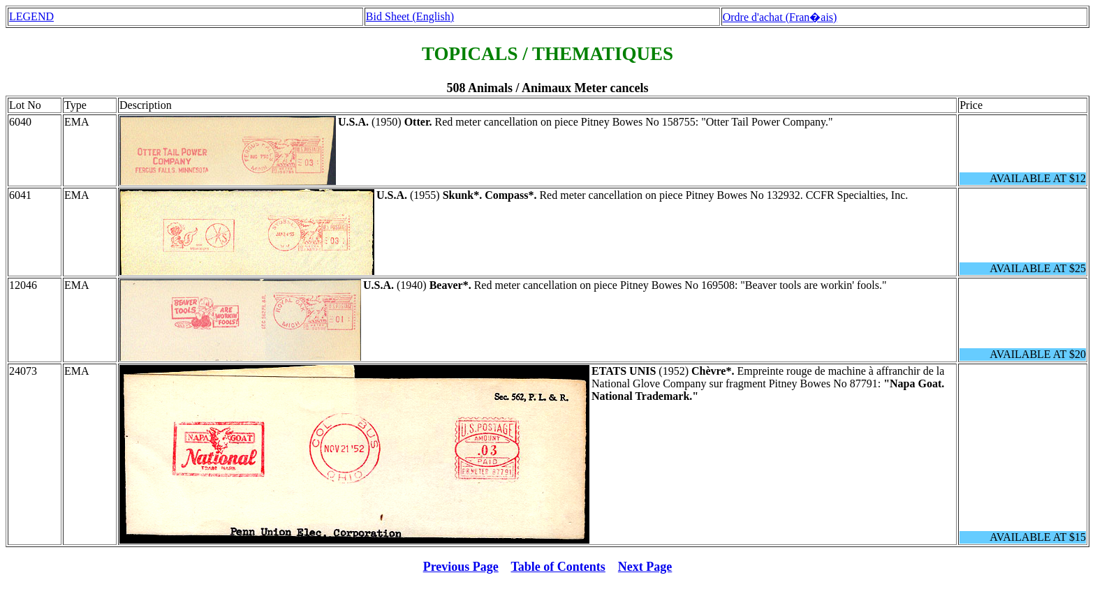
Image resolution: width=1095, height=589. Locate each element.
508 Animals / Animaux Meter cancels (547, 88)
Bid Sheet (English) (410, 16)
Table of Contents (558, 567)
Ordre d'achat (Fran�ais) (780, 17)
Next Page (645, 567)
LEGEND (31, 16)
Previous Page (461, 567)
